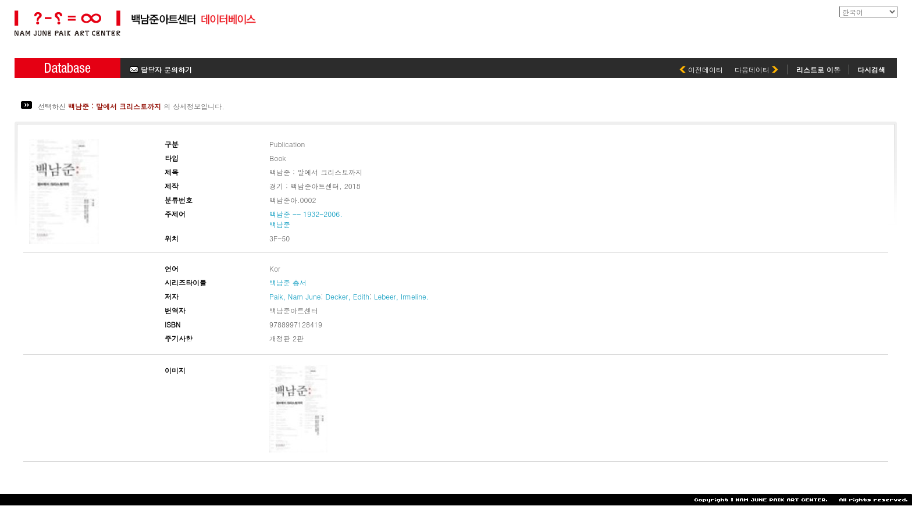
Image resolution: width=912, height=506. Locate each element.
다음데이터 (756, 69)
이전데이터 (701, 69)
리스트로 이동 (818, 69)
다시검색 (871, 69)
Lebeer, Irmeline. (401, 296)
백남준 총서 (288, 282)
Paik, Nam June (294, 296)
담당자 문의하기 (161, 69)
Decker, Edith (347, 296)
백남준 (279, 224)
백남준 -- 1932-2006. (306, 214)
